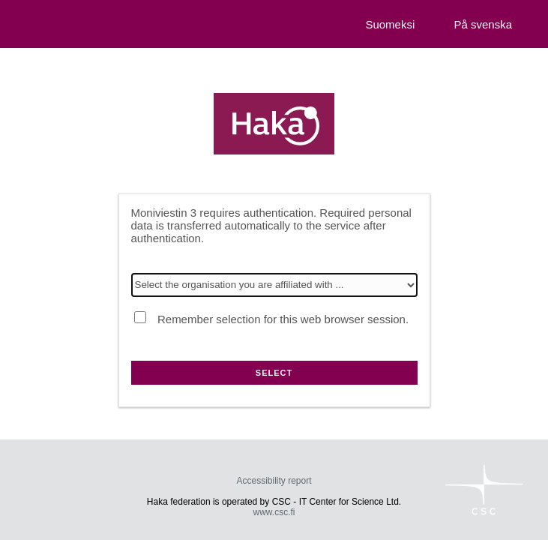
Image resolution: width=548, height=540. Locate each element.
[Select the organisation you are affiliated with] (274, 285)
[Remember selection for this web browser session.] (140, 317)
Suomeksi (390, 24)
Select (274, 372)
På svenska (483, 24)
